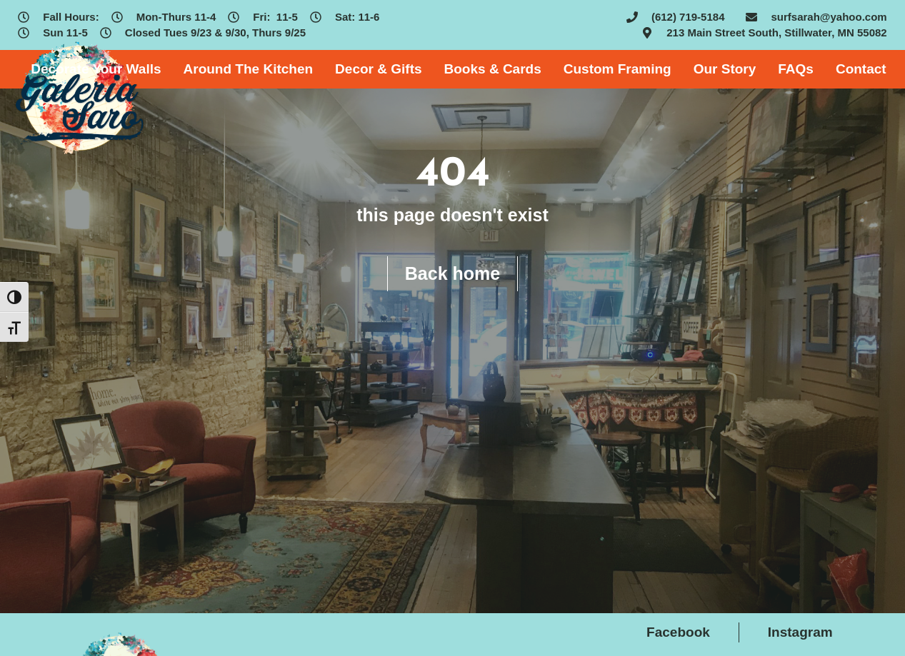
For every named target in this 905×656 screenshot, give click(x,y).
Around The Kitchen (249, 68)
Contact (861, 68)
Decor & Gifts (378, 68)
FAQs (796, 68)
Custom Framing (617, 68)
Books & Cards (492, 68)
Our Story (725, 68)
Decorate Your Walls (96, 68)
